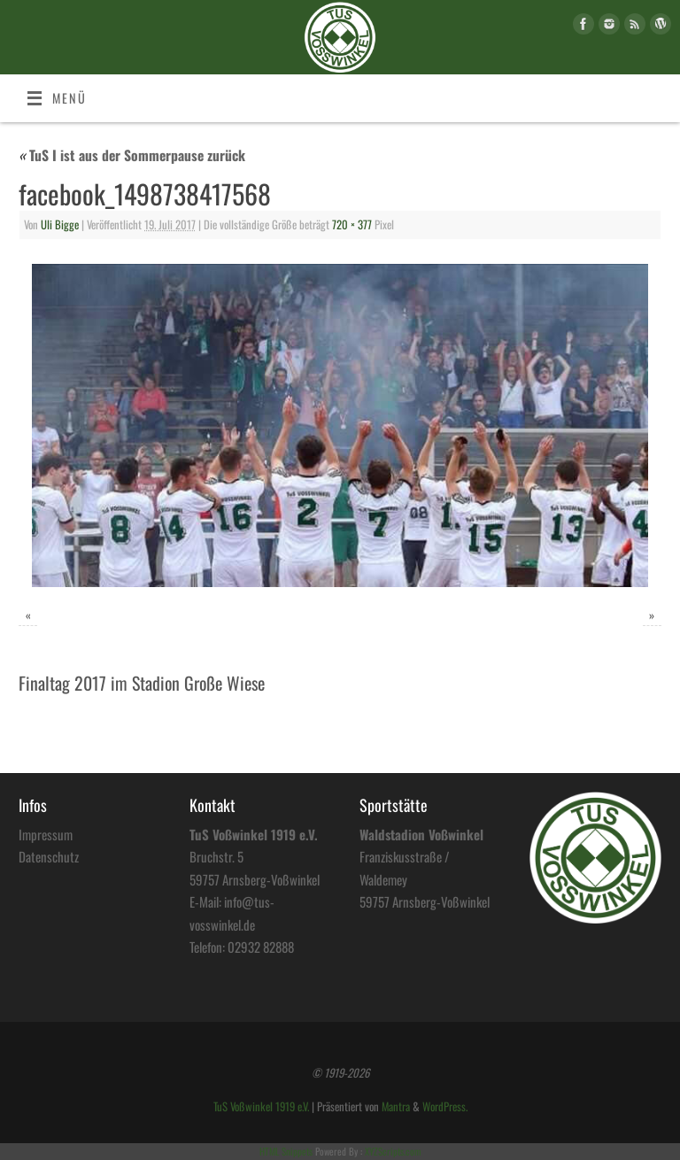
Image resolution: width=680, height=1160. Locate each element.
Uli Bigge (60, 224)
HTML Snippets (286, 1151)
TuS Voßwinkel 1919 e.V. (261, 1106)
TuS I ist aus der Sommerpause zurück (132, 155)
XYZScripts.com (393, 1151)
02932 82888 (261, 946)
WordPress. (445, 1106)
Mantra (396, 1106)
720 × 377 (352, 224)
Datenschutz (49, 856)
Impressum (46, 834)
